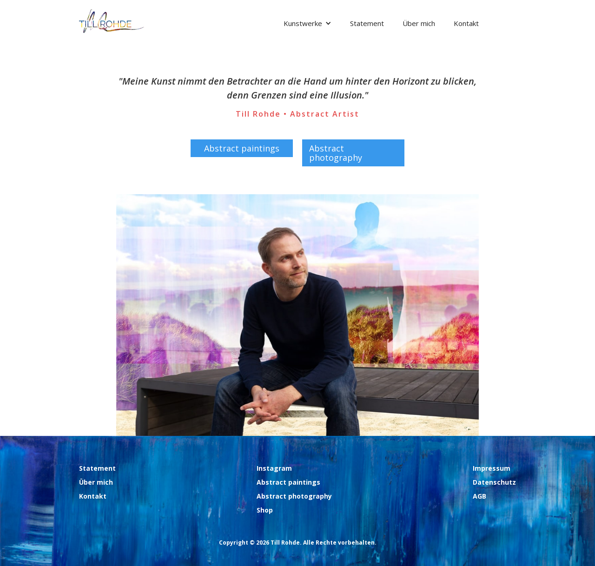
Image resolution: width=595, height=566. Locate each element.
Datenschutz (494, 482)
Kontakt (466, 23)
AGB (479, 496)
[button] (307, 23)
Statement (367, 23)
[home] (111, 21)
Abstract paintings (241, 148)
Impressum (491, 468)
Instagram (274, 468)
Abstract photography (335, 153)
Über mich (419, 23)
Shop (265, 510)
